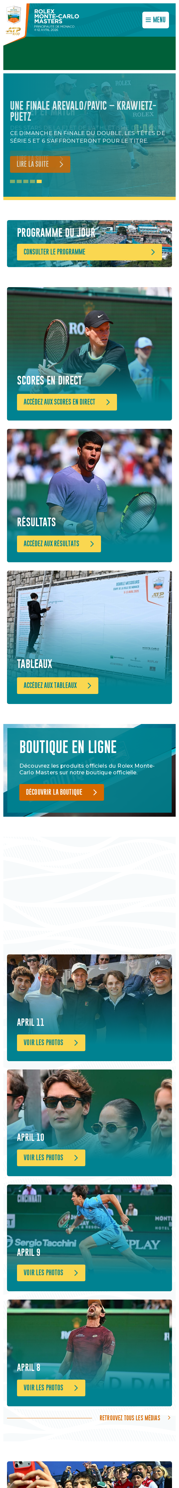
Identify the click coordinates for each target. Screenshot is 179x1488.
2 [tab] (19, 181)
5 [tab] (39, 181)
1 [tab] (12, 181)
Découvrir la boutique (54, 792)
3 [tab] (25, 181)
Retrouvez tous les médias (130, 1418)
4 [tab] (32, 181)
